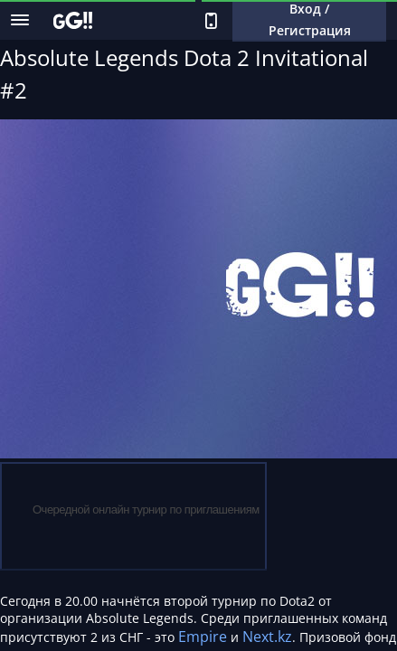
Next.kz (267, 636)
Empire (202, 636)
